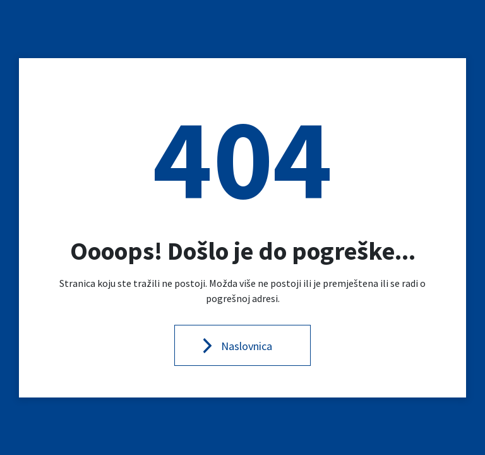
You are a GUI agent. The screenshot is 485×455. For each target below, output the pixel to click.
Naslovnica (246, 346)
